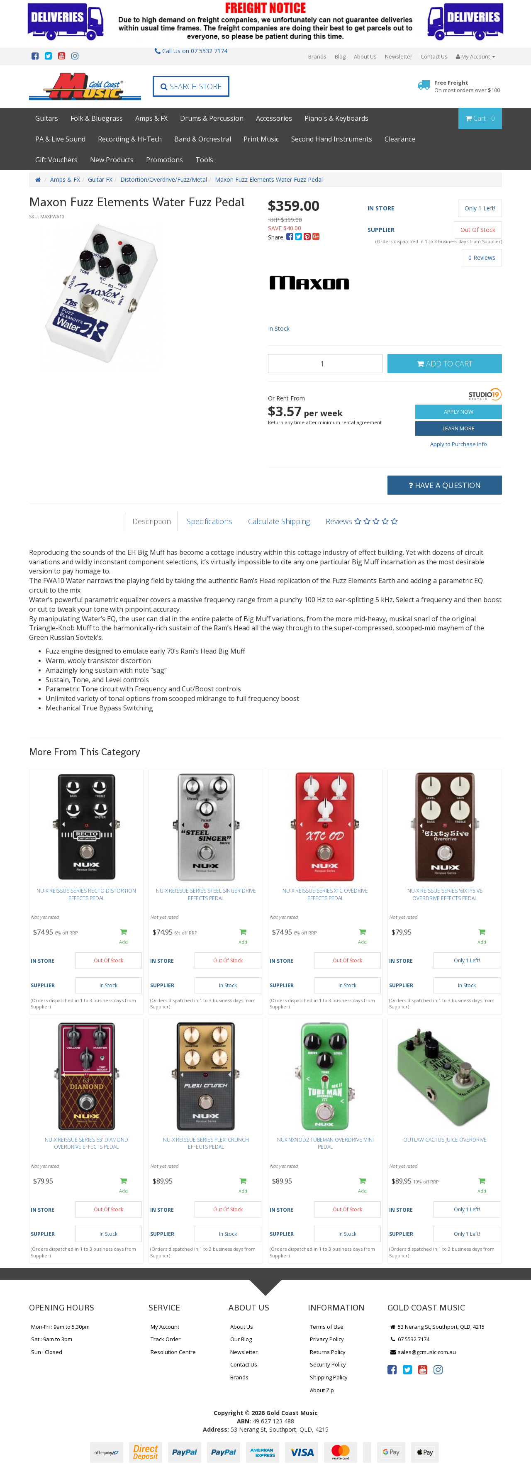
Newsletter (398, 56)
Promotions (164, 159)
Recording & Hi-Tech (130, 139)
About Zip (322, 1390)
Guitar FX (100, 179)
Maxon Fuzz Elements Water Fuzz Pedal (269, 179)
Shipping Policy (329, 1377)
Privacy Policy (327, 1339)
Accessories (274, 118)
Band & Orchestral (202, 139)
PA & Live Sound (60, 139)
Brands (317, 56)
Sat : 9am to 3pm (51, 1339)
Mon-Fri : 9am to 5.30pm (60, 1326)
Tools (204, 159)
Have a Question (445, 485)
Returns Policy (328, 1352)
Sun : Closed (46, 1352)
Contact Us (434, 56)
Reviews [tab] (362, 521)
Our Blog (241, 1339)
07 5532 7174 (409, 1339)
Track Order (165, 1339)
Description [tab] (151, 521)
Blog (340, 56)
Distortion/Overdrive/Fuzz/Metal (163, 179)
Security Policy (328, 1364)
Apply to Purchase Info (458, 444)
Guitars (46, 118)
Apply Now (458, 411)
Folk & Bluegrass (97, 118)
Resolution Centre (173, 1352)
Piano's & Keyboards (336, 118)
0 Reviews (481, 257)
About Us (365, 56)
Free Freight (467, 86)
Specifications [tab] (209, 521)
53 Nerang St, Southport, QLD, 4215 (437, 1326)
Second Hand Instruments (331, 139)
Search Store (191, 86)
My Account (165, 1326)
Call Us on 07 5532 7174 (191, 51)
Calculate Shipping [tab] (279, 521)
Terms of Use (326, 1326)
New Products (112, 159)
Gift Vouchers (56, 159)
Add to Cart (445, 363)
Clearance (400, 139)
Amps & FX (151, 118)
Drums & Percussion (212, 118)
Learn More (459, 428)
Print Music (261, 139)
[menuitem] (290, 237)
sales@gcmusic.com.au (423, 1352)
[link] (392, 1369)
